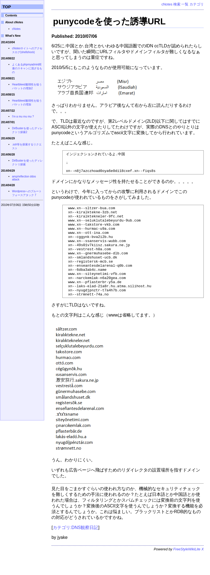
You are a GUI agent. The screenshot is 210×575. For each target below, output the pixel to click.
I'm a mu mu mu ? (23, 116)
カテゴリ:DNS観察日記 (75, 549)
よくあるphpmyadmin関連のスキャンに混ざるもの (27, 68)
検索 (176, 4)
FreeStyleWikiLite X (188, 571)
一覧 (184, 4)
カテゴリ (196, 4)
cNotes (166, 4)
